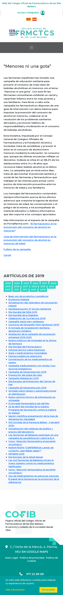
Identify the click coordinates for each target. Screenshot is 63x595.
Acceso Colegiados (31, 12)
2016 (34, 286)
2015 (42, 286)
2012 (16, 289)
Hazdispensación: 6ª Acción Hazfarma (29, 309)
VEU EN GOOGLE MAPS (31, 551)
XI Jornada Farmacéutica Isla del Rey (28, 403)
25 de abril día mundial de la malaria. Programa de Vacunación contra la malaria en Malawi (32, 409)
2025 (8, 283)
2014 (51, 286)
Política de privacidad (32, 557)
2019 (7, 286)
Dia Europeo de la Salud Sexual (25, 457)
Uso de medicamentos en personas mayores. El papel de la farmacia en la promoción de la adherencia (33, 479)
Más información (15, 589)
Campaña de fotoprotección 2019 (27, 372)
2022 (35, 283)
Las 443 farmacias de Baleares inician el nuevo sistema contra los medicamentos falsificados (31, 463)
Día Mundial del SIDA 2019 (22, 312)
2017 (25, 286)
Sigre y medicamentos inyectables (27, 353)
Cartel (7, 255)
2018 (16, 286)
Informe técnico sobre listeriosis (26, 350)
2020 (53, 283)
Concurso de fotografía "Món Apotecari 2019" (33, 324)
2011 (25, 289)
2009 (43, 289)
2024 (17, 283)
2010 (33, 289)
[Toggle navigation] (31, 48)
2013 (7, 289)
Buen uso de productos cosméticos (28, 296)
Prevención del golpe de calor (25, 375)
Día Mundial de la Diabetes (23, 315)
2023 (26, 283)
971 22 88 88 (31, 574)
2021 (44, 283)
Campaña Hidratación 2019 (23, 378)
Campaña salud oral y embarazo (26, 321)
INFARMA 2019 (16, 454)
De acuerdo (48, 589)
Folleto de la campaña (17, 249)
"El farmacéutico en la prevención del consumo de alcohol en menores (30, 227)
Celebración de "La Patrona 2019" (27, 318)
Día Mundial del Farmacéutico (25, 346)
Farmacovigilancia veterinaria (25, 356)
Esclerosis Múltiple (18, 299)
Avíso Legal (11, 557)
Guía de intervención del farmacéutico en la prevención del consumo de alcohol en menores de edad (30, 240)
